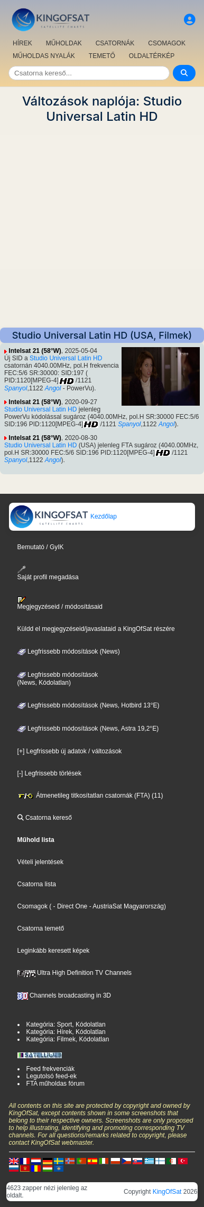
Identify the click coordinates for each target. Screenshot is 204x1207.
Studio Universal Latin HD (66, 358)
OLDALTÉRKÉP (151, 56)
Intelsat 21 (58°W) (34, 351)
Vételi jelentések (40, 862)
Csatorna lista (36, 884)
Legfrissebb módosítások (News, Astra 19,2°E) (88, 728)
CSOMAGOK (167, 43)
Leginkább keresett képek (53, 950)
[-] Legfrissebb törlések (49, 773)
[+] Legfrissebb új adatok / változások (69, 751)
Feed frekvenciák (50, 1068)
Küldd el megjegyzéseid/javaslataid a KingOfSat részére (96, 629)
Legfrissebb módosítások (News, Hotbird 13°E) (88, 705)
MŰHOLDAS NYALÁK (44, 56)
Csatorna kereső (44, 817)
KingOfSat (167, 1191)
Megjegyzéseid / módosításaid (60, 603)
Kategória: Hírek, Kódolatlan (66, 1032)
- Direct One (70, 906)
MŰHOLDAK (64, 43)
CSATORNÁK (115, 43)
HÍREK (22, 43)
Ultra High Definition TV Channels (74, 972)
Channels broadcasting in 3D (64, 995)
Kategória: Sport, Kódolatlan (66, 1024)
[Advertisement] (102, 226)
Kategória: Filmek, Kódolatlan (67, 1039)
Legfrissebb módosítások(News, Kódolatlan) (57, 679)
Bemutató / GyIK (40, 547)
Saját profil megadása (48, 573)
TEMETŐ (102, 56)
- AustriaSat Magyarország (125, 906)
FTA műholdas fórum (55, 1083)
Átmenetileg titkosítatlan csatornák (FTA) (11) (90, 795)
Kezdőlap (63, 516)
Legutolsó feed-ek (51, 1076)
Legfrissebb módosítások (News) (68, 651)
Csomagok (32, 906)
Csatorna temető (40, 928)
